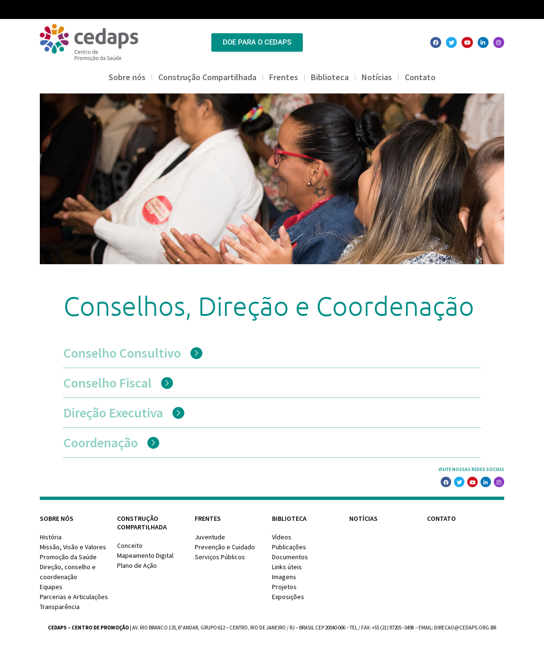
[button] (269, 353)
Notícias (377, 77)
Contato (420, 77)
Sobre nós (127, 77)
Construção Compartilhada (207, 77)
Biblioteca (330, 77)
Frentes (283, 77)
